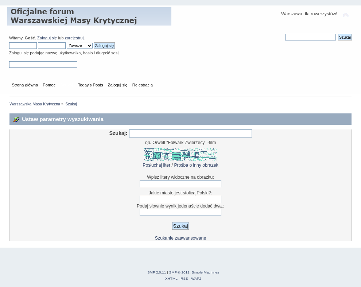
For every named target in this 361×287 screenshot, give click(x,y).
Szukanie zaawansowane (180, 238)
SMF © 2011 (179, 272)
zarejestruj (74, 38)
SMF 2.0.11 (156, 272)
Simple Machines (205, 272)
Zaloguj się (47, 38)
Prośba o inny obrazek (196, 165)
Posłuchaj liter (156, 165)
